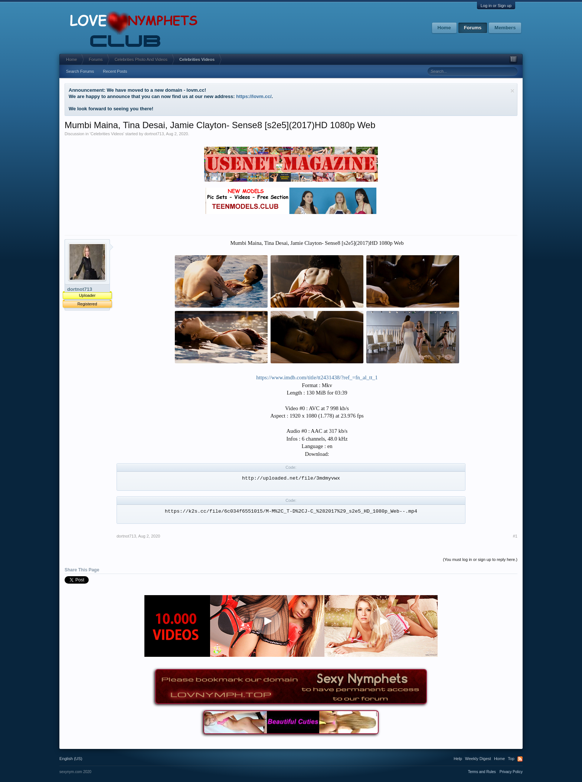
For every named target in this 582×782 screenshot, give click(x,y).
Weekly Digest (478, 758)
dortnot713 (154, 134)
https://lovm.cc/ (253, 96)
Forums (473, 27)
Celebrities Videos (107, 134)
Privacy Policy (511, 772)
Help (458, 758)
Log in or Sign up (496, 5)
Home (444, 27)
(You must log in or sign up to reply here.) (480, 559)
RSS (520, 759)
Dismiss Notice (512, 91)
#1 (515, 536)
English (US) (70, 758)
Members (505, 27)
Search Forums (80, 71)
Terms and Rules (482, 772)
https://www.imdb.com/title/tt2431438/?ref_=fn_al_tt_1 (316, 377)
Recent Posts (115, 71)
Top (511, 758)
